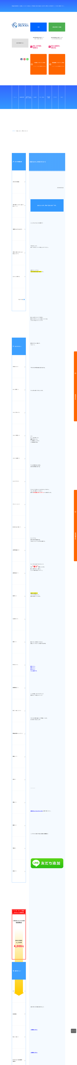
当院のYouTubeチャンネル (36, 810)
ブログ (61, 97)
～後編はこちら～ (34, 1052)
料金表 (35, 97)
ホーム (15, 97)
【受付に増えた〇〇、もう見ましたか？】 (18, 252)
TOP (73, 1030)
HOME (13, 130)
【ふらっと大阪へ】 (16, 276)
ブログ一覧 (20, 299)
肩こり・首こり (15, 1036)
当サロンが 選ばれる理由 (28, 97)
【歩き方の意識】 (16, 181)
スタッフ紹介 (41, 97)
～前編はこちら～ (34, 1029)
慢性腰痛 (14, 1014)
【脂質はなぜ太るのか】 (17, 229)
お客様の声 (22, 97)
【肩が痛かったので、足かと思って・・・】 (18, 205)
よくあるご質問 (48, 97)
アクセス (55, 97)
